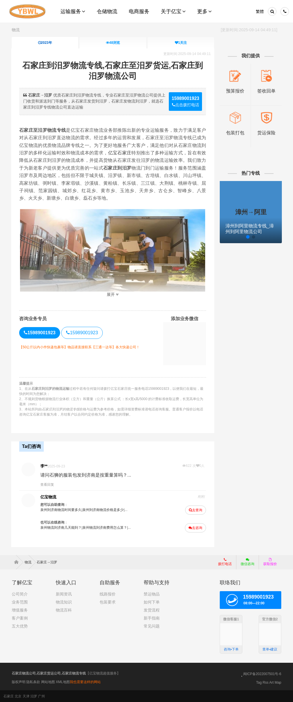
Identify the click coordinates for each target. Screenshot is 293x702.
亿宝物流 (49, 496)
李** (44, 465)
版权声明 (18, 682)
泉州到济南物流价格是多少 (103, 510)
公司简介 (20, 593)
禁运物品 (152, 593)
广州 (41, 696)
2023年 (45, 43)
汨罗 (33, 696)
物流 (16, 29)
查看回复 (48, 484)
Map (278, 682)
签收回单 (266, 90)
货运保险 (266, 132)
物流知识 (64, 601)
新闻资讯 (64, 593)
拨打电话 (225, 562)
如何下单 (152, 601)
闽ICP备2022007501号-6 (262, 674)
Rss (266, 682)
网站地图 (48, 682)
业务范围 (20, 601)
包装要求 (108, 601)
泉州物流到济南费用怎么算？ (105, 527)
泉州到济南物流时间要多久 (61, 510)
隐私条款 (33, 682)
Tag (259, 682)
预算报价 (234, 90)
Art (271, 682)
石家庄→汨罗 (47, 562)
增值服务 (20, 609)
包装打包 (234, 132)
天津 (26, 696)
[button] (236, 236)
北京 (18, 696)
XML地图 (63, 682)
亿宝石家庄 (119, 152)
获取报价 (270, 562)
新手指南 (152, 618)
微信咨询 (245, 563)
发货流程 (152, 609)
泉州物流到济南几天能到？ (61, 527)
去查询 (195, 510)
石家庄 (8, 696)
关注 (181, 43)
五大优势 (20, 626)
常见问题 (152, 626)
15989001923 (83, 332)
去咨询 (195, 528)
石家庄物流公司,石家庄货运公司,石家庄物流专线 (49, 673)
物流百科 (64, 609)
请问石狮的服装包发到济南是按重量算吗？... (86, 474)
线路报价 (108, 593)
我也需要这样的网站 (85, 682)
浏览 (113, 43)
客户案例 (20, 618)
